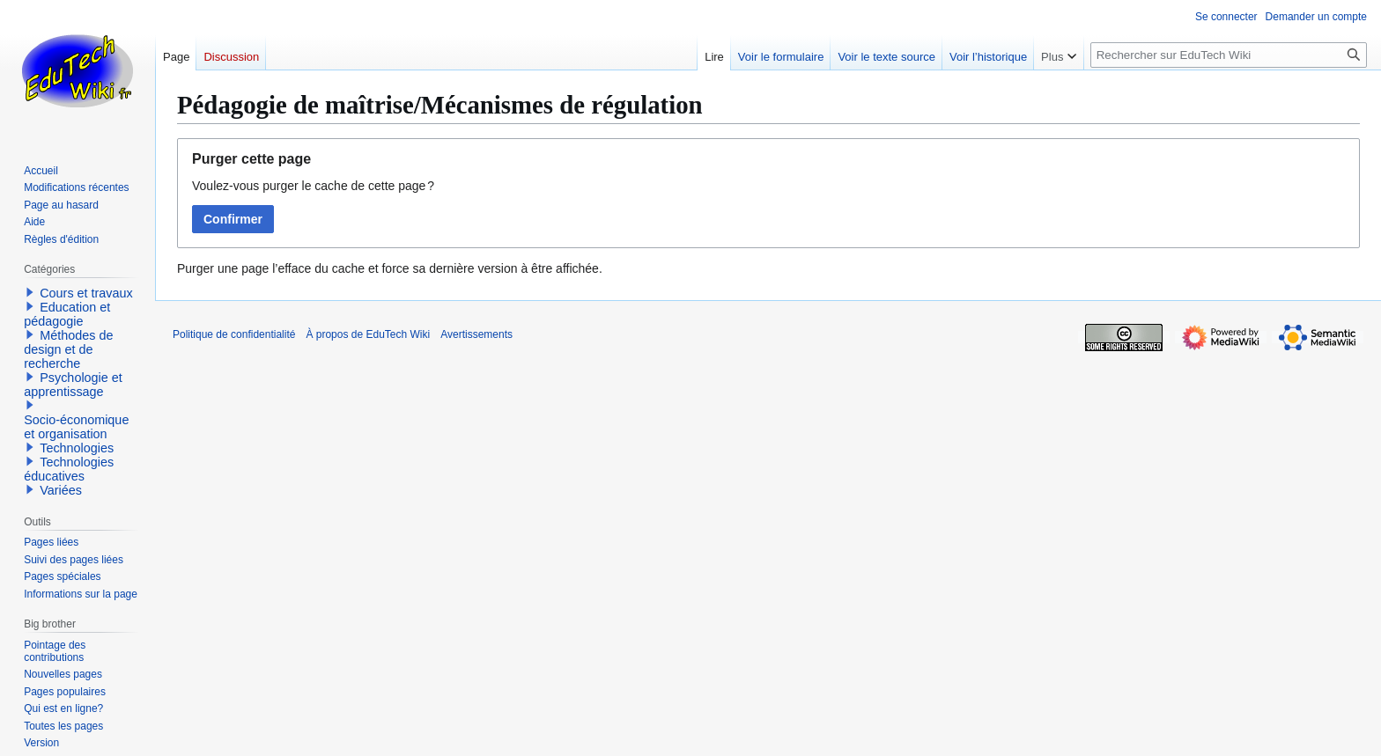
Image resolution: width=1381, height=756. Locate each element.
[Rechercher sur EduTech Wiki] (1228, 55)
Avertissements (476, 334)
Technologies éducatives (69, 469)
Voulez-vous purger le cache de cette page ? (313, 186)
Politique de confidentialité (234, 334)
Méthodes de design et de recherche (68, 349)
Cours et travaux (86, 293)
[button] (30, 292)
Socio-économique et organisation (76, 427)
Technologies (77, 448)
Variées (61, 490)
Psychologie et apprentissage (73, 385)
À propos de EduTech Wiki (368, 334)
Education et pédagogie (67, 314)
